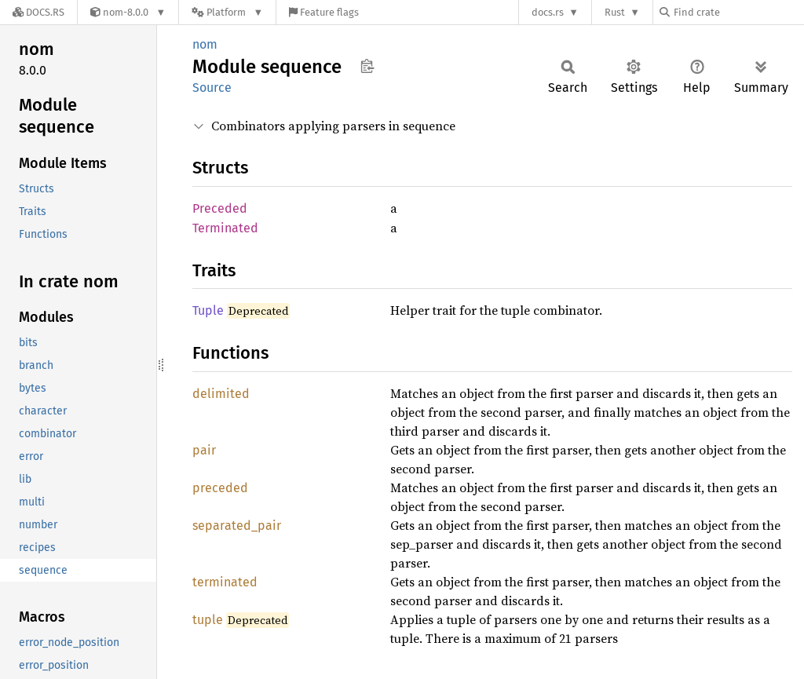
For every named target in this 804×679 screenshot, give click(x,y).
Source (212, 87)
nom (204, 44)
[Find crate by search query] (738, 12)
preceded (220, 487)
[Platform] (227, 12)
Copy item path (367, 66)
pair (204, 450)
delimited (221, 393)
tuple (207, 619)
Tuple (208, 310)
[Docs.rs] (38, 12)
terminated (225, 582)
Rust (615, 12)
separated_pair (236, 525)
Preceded (219, 208)
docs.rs (548, 12)
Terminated (225, 228)
